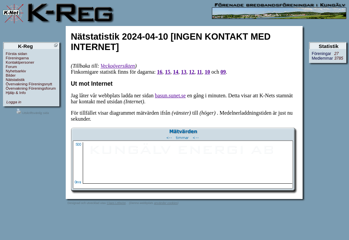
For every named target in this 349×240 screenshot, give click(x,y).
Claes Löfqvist (116, 203)
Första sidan (16, 53)
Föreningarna (17, 58)
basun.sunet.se (170, 95)
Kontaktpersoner (20, 62)
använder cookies (166, 203)
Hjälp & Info (16, 92)
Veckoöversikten (117, 66)
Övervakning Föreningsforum (31, 88)
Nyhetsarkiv (16, 71)
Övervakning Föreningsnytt (29, 84)
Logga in (13, 102)
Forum (11, 66)
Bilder (11, 75)
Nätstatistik (15, 79)
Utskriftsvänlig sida (32, 113)
